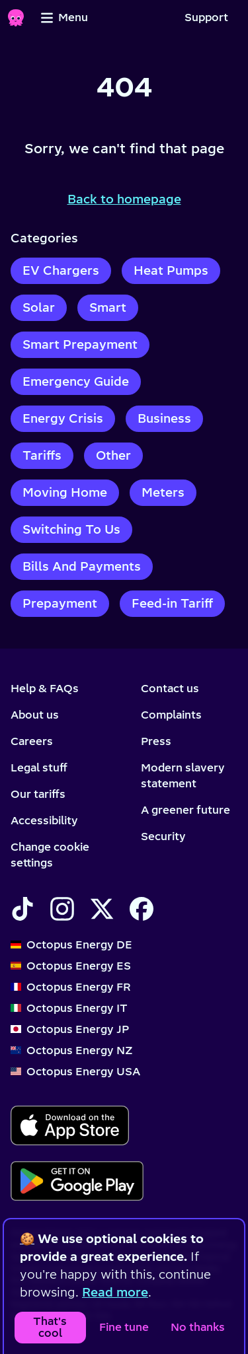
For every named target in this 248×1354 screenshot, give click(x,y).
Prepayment (59, 603)
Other (113, 455)
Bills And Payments (81, 566)
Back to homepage (124, 199)
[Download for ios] (70, 1125)
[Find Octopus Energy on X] (102, 909)
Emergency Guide (75, 381)
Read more (115, 1292)
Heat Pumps (171, 270)
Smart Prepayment (80, 344)
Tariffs (42, 455)
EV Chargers (60, 270)
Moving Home (64, 492)
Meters (163, 492)
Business (164, 418)
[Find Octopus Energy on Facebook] (141, 909)
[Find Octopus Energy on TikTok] (22, 909)
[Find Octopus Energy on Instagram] (62, 909)
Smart (107, 307)
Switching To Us (71, 529)
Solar (38, 307)
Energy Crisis (62, 418)
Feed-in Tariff (172, 603)
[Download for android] (77, 1181)
